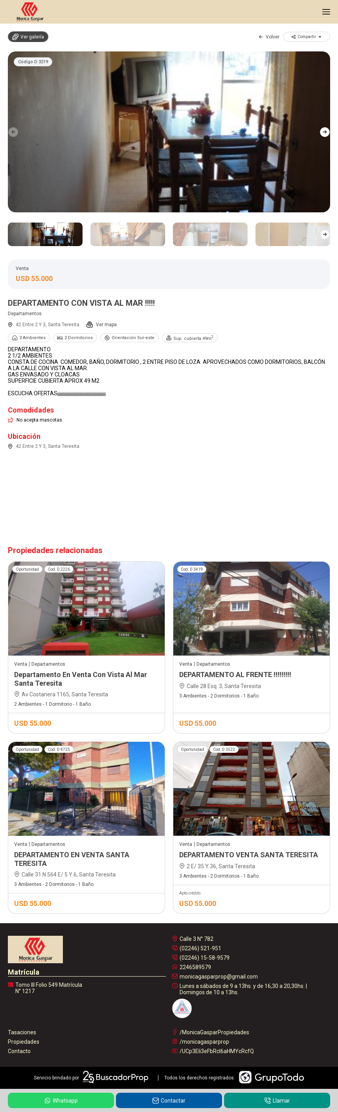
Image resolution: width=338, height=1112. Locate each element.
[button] (325, 131)
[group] (169, 131)
